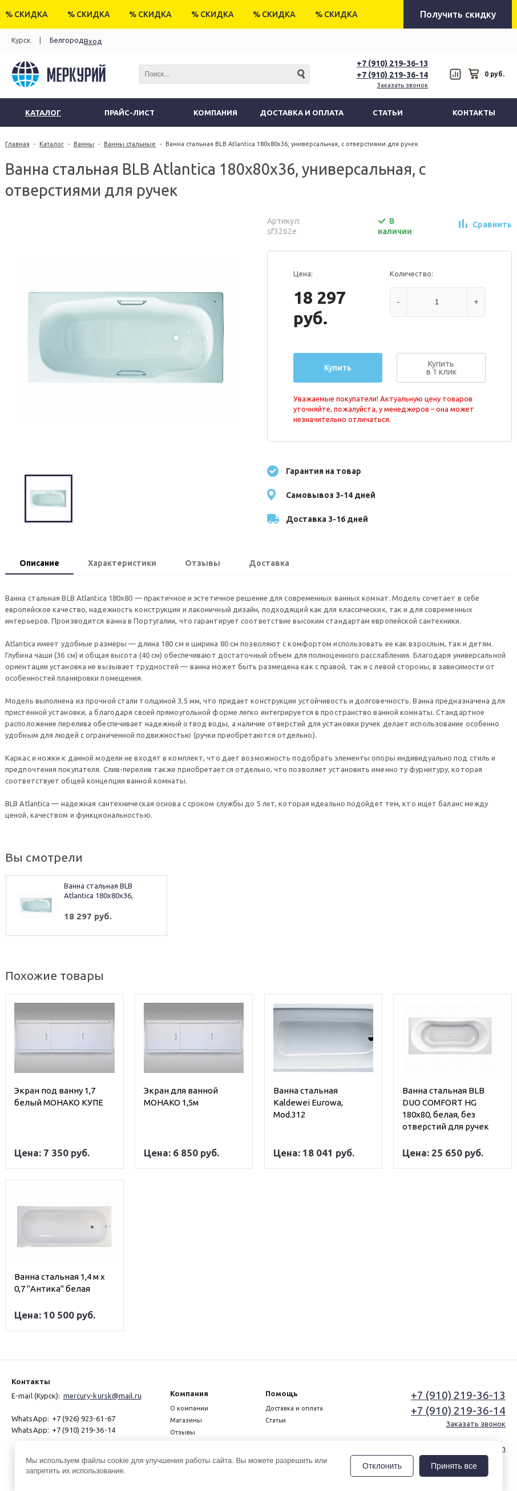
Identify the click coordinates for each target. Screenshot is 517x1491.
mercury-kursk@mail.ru (102, 1396)
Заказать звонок (402, 85)
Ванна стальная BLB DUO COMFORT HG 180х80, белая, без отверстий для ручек (445, 1108)
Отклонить (382, 1465)
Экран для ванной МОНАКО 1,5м (181, 1096)
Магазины (186, 1420)
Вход (93, 41)
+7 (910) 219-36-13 (392, 63)
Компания (189, 1393)
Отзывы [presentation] (202, 563)
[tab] (39, 564)
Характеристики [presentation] (122, 563)
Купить (338, 367)
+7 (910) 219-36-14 (392, 74)
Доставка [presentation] (269, 563)
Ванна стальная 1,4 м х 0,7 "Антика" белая (59, 1282)
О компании (189, 1408)
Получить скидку (458, 14)
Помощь (281, 1393)
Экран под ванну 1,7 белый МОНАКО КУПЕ (58, 1096)
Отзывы (182, 1432)
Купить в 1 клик (441, 367)
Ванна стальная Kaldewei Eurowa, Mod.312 (308, 1102)
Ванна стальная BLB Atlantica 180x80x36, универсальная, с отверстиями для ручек (105, 891)
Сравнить (492, 224)
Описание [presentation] (39, 563)
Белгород (67, 40)
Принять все (454, 1465)
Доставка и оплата (294, 1408)
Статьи (275, 1420)
